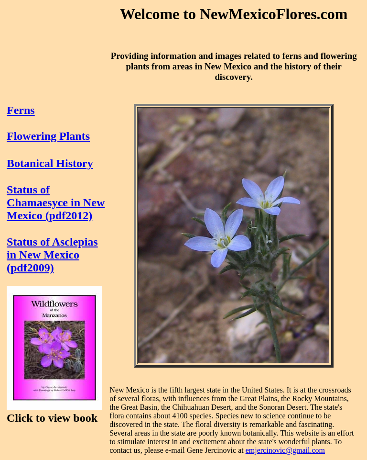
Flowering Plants (48, 136)
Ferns (21, 110)
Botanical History (50, 163)
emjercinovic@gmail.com (285, 450)
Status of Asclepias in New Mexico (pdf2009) (52, 255)
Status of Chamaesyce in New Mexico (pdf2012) (56, 202)
